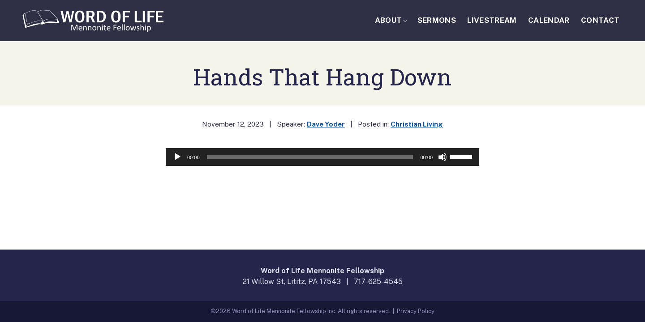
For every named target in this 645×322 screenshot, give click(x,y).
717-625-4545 (378, 281)
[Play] (177, 157)
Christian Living (417, 124)
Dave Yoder (326, 124)
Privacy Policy (415, 311)
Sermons (436, 20)
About (388, 20)
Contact (600, 20)
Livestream (491, 20)
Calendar (549, 20)
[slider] (310, 157)
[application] (322, 157)
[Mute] (442, 157)
